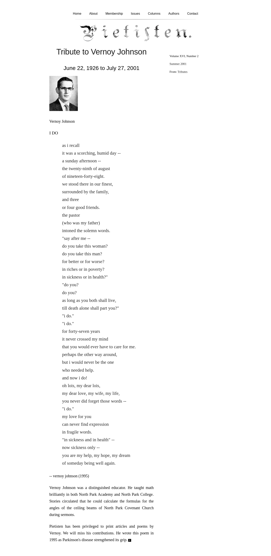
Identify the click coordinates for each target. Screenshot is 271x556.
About (93, 13)
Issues (135, 13)
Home (77, 13)
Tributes (182, 71)
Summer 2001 (178, 63)
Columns (154, 13)
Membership (114, 13)
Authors (173, 13)
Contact (192, 13)
